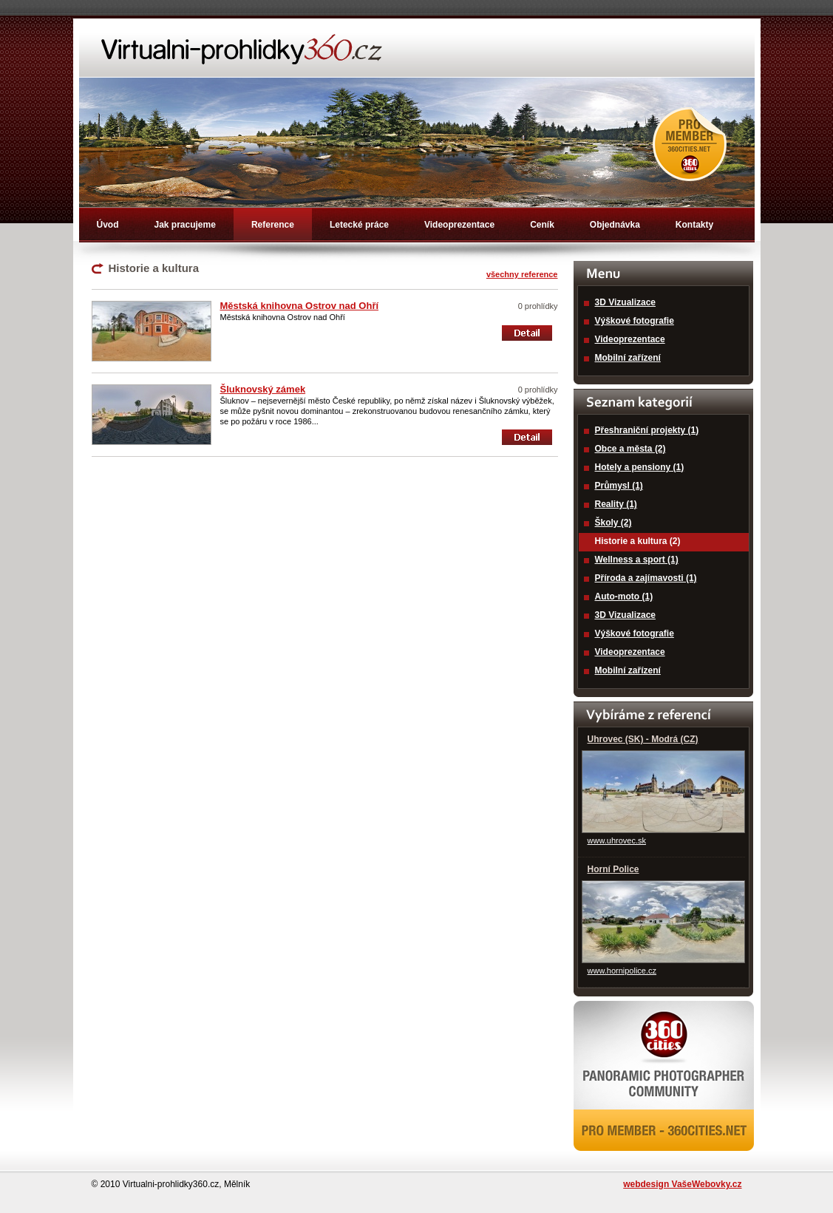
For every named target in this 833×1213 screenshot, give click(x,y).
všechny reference (522, 274)
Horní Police (613, 869)
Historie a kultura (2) (638, 541)
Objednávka (615, 225)
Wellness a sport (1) (637, 559)
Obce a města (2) (630, 449)
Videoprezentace (459, 225)
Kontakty (694, 225)
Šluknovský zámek (263, 389)
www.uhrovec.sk (617, 840)
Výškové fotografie (634, 321)
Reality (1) (616, 504)
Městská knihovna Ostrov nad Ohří (299, 305)
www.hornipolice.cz (622, 970)
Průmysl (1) (619, 485)
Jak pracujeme (185, 225)
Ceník (542, 225)
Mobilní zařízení (628, 358)
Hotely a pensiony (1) (639, 467)
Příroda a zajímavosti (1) (646, 578)
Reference (272, 225)
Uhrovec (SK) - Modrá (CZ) (643, 739)
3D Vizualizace (625, 302)
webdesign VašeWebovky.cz (682, 1184)
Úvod (108, 225)
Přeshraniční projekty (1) (647, 430)
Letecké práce (359, 225)
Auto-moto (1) (624, 596)
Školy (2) (613, 522)
